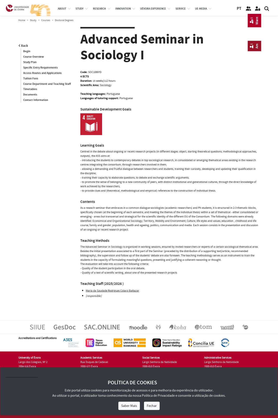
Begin (26, 51)
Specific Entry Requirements (40, 68)
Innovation (123, 9)
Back (23, 46)
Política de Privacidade (158, 395)
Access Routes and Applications (42, 73)
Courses (45, 20)
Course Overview (33, 57)
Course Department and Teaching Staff (47, 84)
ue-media (201, 9)
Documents (30, 95)
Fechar (152, 406)
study (79, 9)
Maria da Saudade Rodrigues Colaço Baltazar (112, 291)
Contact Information (35, 100)
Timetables (30, 89)
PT (239, 8)
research (99, 9)
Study (33, 20)
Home (21, 20)
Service (180, 9)
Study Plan (29, 62)
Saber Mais (129, 406)
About (62, 9)
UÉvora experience (153, 9)
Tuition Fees (30, 78)
